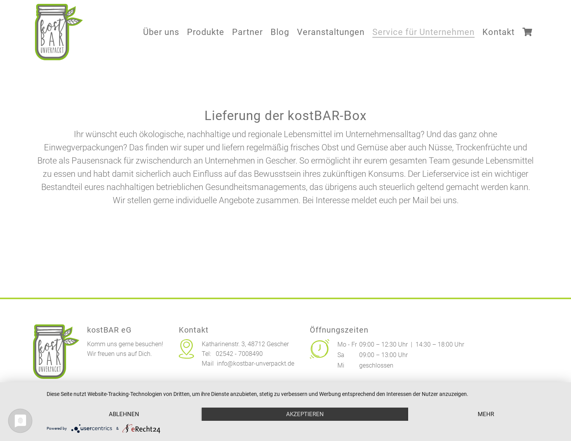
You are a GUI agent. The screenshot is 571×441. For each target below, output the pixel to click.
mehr (486, 414)
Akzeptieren (305, 414)
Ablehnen (124, 414)
